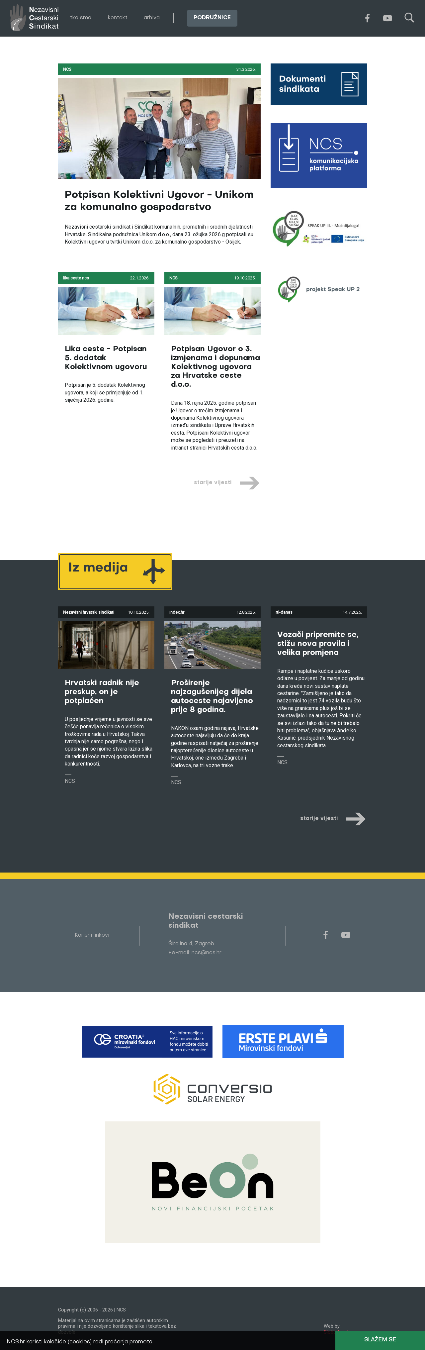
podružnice (212, 18)
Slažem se (380, 1340)
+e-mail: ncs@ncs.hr (194, 953)
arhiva (152, 18)
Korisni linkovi (92, 935)
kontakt (118, 18)
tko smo (80, 18)
